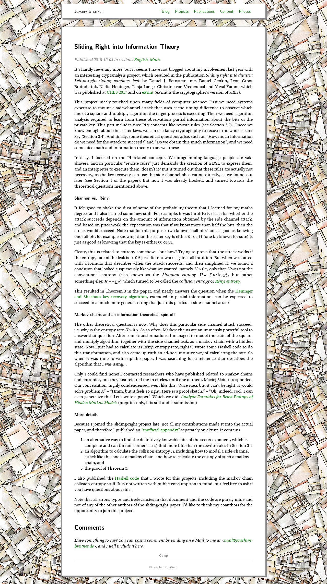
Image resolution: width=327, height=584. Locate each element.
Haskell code (127, 478)
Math (155, 59)
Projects (182, 11)
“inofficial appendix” (160, 430)
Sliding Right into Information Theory (126, 46)
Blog (166, 11)
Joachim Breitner (88, 11)
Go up (163, 555)
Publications (204, 11)
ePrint (148, 92)
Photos (245, 11)
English (141, 59)
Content (226, 11)
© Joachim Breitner (163, 566)
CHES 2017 (117, 92)
